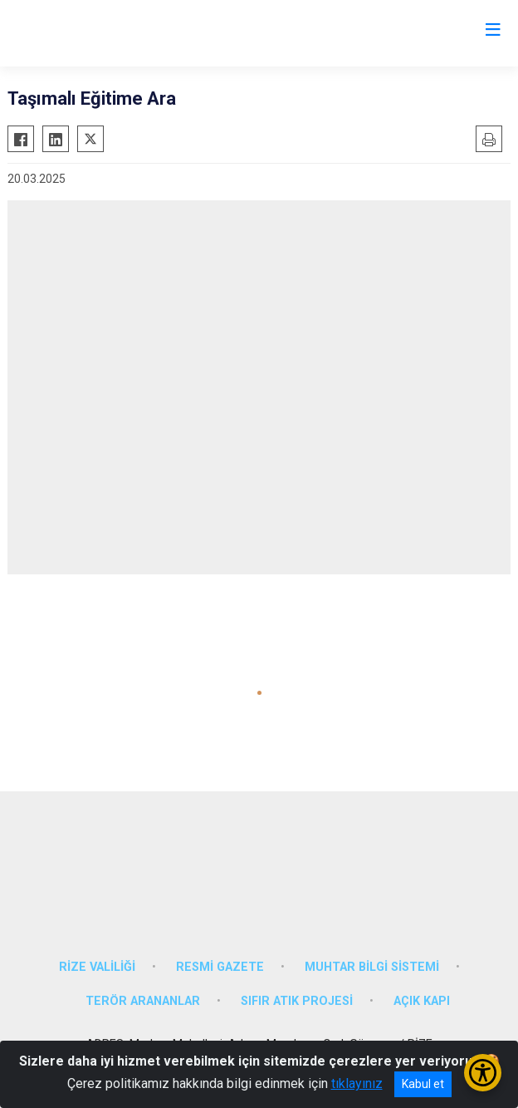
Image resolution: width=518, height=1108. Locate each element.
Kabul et (423, 1084)
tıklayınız (357, 1083)
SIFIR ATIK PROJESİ (297, 1001)
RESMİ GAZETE (220, 967)
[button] (259, 693)
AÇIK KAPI (421, 1001)
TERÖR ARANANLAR (143, 1001)
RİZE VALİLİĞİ (97, 967)
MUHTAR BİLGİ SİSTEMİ (372, 967)
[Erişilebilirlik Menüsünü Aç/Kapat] (482, 1072)
